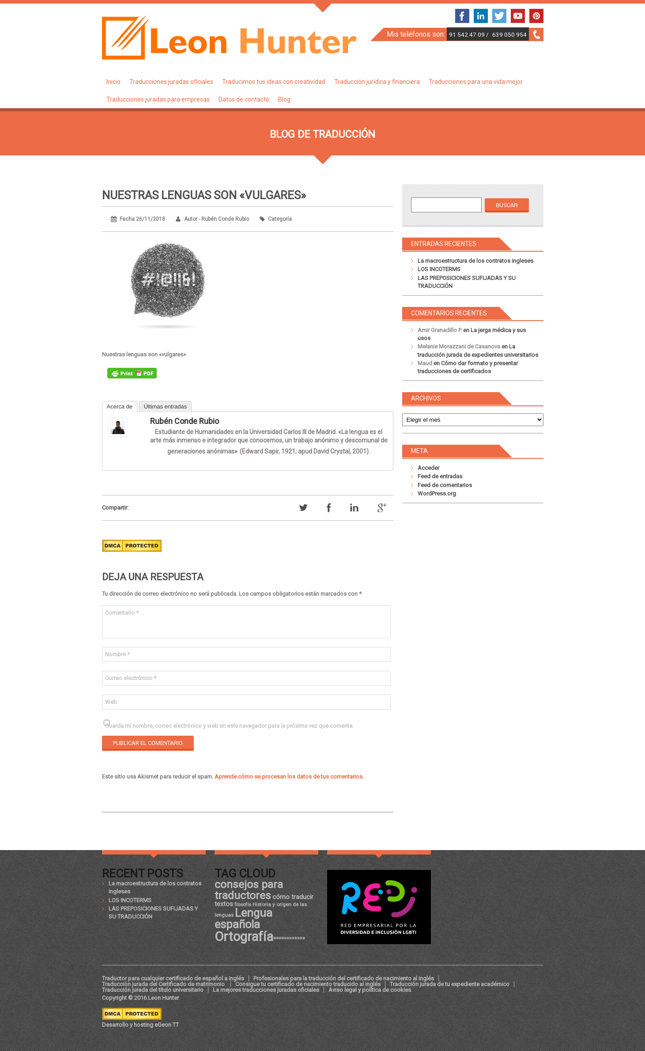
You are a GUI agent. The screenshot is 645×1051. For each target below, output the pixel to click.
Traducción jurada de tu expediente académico (449, 984)
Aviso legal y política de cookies (369, 990)
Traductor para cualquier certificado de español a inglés (173, 978)
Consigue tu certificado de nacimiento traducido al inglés (308, 984)
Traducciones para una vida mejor (476, 81)
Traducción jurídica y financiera (377, 81)
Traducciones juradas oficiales (171, 81)
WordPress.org (437, 493)
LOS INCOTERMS (439, 269)
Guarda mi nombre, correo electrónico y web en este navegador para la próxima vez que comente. (229, 725)
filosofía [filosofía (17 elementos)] (242, 904)
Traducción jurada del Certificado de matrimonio (164, 984)
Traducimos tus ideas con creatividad (273, 81)
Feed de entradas (440, 476)
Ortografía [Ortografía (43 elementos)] (244, 936)
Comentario (122, 612)
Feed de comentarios (445, 485)
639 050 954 (509, 34)
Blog (284, 99)
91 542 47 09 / (469, 34)
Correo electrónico (130, 678)
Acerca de (120, 406)
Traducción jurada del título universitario (153, 990)
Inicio (113, 81)
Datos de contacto (244, 99)
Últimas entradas (165, 406)
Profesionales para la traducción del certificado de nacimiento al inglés (343, 978)
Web (111, 702)
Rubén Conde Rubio (184, 421)
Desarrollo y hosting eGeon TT (140, 1024)
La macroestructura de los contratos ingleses (475, 260)
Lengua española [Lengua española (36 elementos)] (243, 918)
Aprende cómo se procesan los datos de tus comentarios (288, 776)
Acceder (428, 468)
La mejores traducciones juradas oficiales (266, 990)
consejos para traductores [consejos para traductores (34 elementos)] (249, 889)
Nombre (117, 654)
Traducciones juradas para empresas (158, 99)
